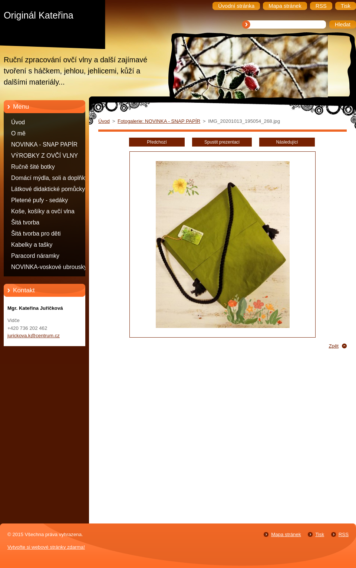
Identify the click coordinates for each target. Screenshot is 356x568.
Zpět (334, 346)
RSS (344, 534)
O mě (18, 133)
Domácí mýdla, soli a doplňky (49, 178)
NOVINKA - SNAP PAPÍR (44, 144)
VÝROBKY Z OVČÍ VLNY (44, 155)
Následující (287, 142)
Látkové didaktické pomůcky (48, 189)
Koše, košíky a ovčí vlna (43, 211)
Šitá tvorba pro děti (36, 233)
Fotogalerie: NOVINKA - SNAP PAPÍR (159, 121)
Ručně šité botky (33, 167)
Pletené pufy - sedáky (39, 200)
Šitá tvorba (25, 222)
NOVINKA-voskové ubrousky (49, 267)
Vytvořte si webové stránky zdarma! (46, 547)
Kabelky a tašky (32, 245)
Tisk (319, 534)
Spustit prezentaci (222, 142)
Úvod (18, 122)
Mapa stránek (286, 534)
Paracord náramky (35, 256)
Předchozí (157, 142)
